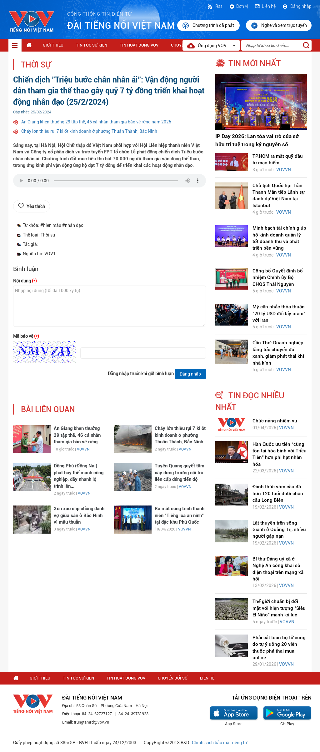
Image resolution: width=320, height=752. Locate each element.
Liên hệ (265, 6)
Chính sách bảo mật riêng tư (219, 742)
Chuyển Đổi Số (173, 678)
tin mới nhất (254, 63)
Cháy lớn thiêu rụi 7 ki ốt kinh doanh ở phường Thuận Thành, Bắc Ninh (89, 131)
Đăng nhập (297, 6)
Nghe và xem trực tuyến (279, 25)
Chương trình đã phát (208, 25)
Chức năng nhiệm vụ (274, 421)
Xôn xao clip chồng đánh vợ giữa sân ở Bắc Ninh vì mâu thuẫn (79, 515)
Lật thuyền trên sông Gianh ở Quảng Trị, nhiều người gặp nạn (279, 529)
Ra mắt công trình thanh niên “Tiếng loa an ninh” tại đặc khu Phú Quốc (179, 515)
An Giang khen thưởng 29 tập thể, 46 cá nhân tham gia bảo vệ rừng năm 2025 (96, 121)
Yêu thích (36, 206)
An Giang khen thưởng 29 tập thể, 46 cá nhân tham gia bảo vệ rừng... (77, 435)
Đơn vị (238, 6)
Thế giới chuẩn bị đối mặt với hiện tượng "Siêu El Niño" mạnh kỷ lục (279, 608)
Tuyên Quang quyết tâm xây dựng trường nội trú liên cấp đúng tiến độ (179, 472)
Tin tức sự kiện (91, 45)
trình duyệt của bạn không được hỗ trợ (109, 182)
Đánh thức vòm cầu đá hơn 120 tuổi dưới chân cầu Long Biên (277, 493)
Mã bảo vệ (26, 336)
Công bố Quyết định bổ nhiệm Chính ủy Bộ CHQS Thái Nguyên (277, 277)
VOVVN (83, 449)
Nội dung (25, 280)
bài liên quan (48, 409)
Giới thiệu (53, 45)
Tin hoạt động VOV (139, 45)
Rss (214, 6)
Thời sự (36, 64)
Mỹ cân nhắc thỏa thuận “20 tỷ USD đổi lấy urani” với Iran (278, 313)
